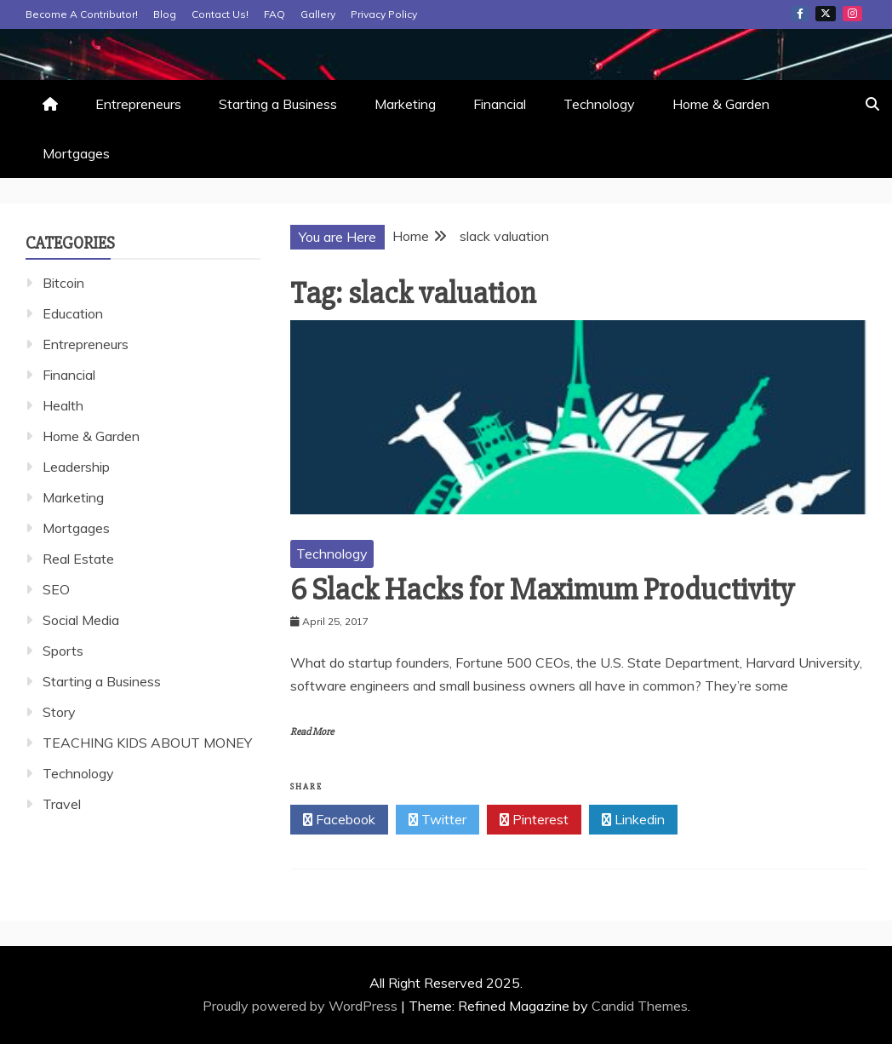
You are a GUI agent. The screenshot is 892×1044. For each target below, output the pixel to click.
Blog (164, 14)
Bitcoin (63, 282)
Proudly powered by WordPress (302, 1005)
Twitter (825, 13)
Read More (312, 732)
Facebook (800, 13)
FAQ (274, 14)
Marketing (405, 103)
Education (73, 313)
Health (63, 405)
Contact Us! (220, 14)
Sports (63, 650)
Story (59, 711)
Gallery (317, 14)
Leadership (76, 466)
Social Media (81, 619)
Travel (62, 803)
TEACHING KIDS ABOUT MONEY (147, 742)
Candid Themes (640, 1005)
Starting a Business (278, 103)
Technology (599, 103)
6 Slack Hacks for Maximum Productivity (542, 590)
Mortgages (76, 153)
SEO (56, 589)
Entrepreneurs (138, 103)
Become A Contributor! (82, 14)
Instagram (852, 13)
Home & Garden (720, 103)
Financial (499, 103)
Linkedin (633, 820)
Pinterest (534, 820)
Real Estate (78, 558)
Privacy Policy (384, 14)
